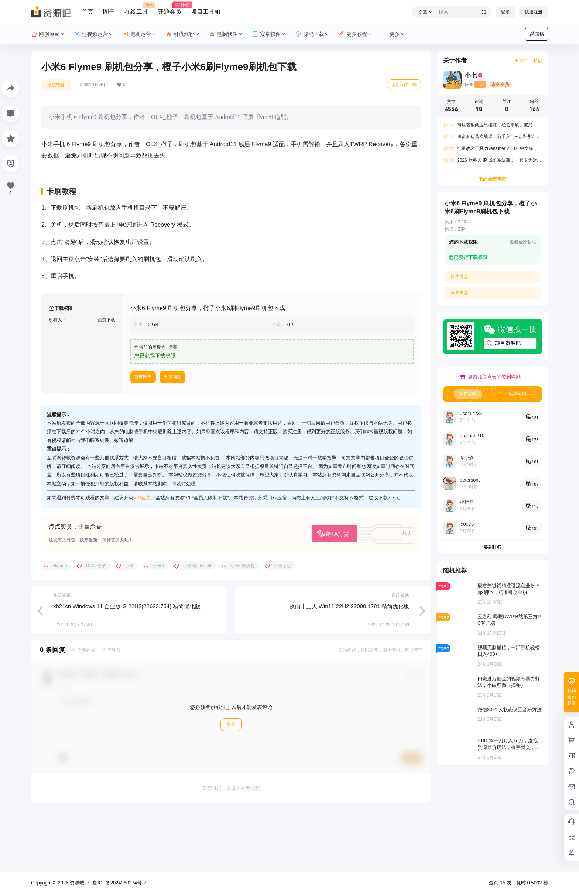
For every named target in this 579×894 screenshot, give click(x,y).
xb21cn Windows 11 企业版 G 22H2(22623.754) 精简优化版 (127, 664)
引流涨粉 (183, 34)
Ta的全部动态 (492, 179)
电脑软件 (226, 34)
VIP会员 (142, 556)
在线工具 (136, 8)
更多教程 (356, 34)
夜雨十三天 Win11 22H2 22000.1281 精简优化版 (349, 664)
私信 (537, 60)
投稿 (536, 34)
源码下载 (312, 34)
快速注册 (533, 11)
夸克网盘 (172, 435)
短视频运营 (94, 34)
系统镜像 (56, 85)
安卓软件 (269, 34)
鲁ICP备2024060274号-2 (119, 883)
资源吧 (76, 883)
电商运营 (140, 34)
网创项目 (48, 34)
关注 (521, 60)
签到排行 (492, 547)
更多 (394, 34)
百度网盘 (143, 435)
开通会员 (169, 8)
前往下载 (404, 85)
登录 (505, 11)
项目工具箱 (205, 11)
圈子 (109, 11)
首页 (87, 11)
